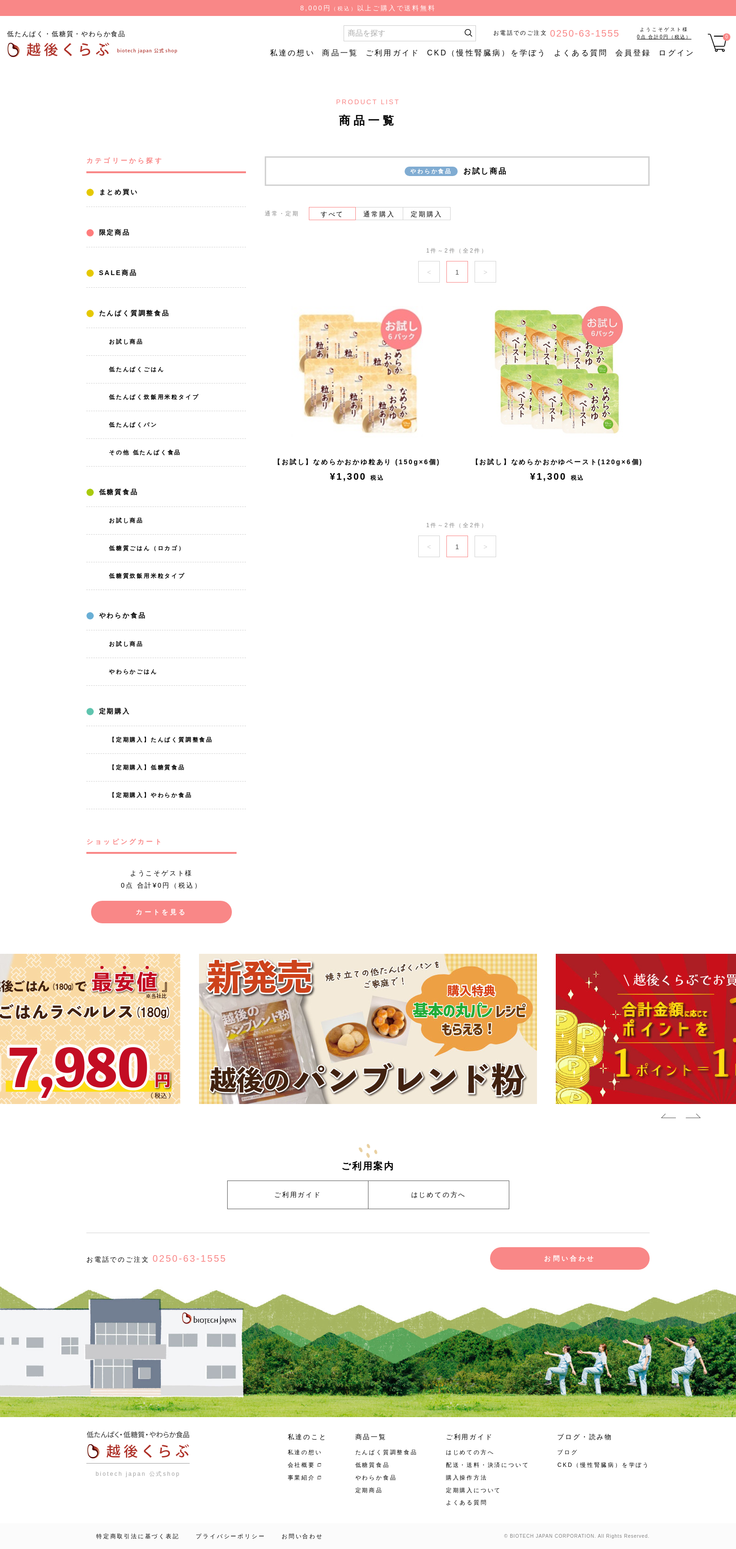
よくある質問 (581, 53)
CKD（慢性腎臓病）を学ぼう (487, 53)
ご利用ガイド (393, 53)
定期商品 (369, 1490)
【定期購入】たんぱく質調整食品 (161, 739)
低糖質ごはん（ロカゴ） (147, 548)
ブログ (567, 1452)
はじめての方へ (439, 1194)
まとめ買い (117, 192)
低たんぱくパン (133, 425)
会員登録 (633, 53)
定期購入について (473, 1490)
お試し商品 (126, 341)
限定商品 (113, 232)
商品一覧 (340, 53)
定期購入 (113, 711)
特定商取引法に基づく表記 (138, 1536)
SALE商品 (117, 272)
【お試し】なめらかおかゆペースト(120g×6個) (557, 462)
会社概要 (301, 1465)
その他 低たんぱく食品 (145, 452)
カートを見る (161, 912)
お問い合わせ (569, 1258)
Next (693, 1117)
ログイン (677, 53)
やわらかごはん (133, 671)
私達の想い (292, 53)
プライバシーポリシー (230, 1536)
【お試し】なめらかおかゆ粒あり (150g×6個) (357, 462)
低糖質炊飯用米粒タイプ (147, 576)
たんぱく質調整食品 (133, 313)
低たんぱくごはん (136, 369)
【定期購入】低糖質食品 (147, 767)
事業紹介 (301, 1477)
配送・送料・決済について (487, 1465)
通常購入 (379, 214)
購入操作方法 (467, 1477)
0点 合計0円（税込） (664, 36)
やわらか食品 (121, 615)
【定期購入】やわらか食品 (150, 795)
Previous (668, 1117)
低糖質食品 (117, 492)
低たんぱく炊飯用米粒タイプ (154, 397)
